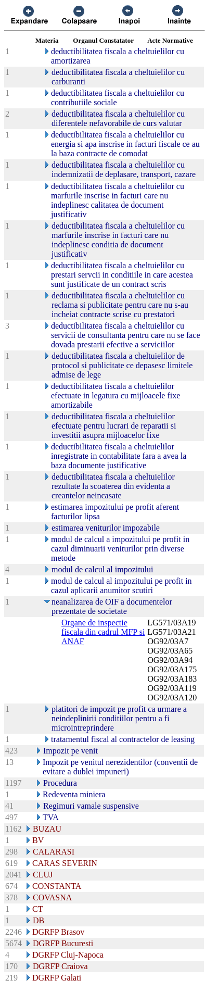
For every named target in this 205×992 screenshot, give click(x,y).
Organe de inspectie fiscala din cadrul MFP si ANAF (103, 632)
